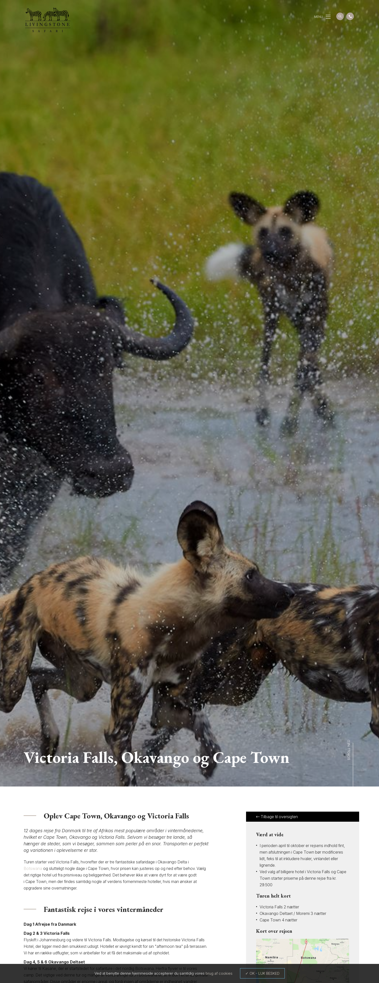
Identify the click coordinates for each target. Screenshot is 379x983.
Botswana (33, 868)
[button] (328, 17)
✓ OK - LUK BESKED (262, 973)
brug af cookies (219, 973)
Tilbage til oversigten (277, 816)
